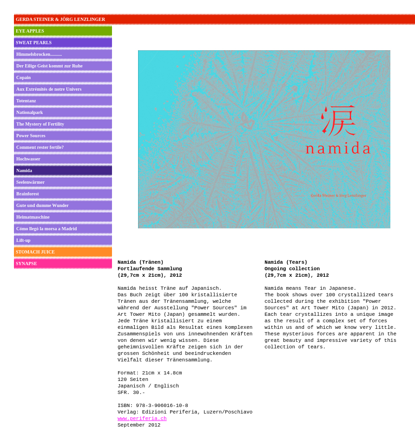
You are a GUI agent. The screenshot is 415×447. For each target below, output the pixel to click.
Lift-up (23, 240)
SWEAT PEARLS (34, 42)
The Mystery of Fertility (40, 124)
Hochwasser (28, 158)
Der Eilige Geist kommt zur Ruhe (49, 65)
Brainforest (27, 193)
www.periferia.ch (142, 418)
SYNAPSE (26, 263)
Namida (24, 170)
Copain (23, 77)
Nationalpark (29, 112)
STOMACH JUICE (35, 251)
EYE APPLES (30, 30)
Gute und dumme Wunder (42, 205)
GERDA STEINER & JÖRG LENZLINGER (60, 19)
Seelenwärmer (30, 182)
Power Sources (31, 135)
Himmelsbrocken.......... (39, 54)
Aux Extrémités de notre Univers (48, 89)
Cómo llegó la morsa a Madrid (46, 228)
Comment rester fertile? (40, 147)
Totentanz (26, 100)
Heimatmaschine (33, 217)
